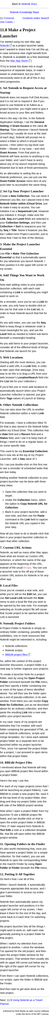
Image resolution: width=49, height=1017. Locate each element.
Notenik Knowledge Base (24, 12)
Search (45, 18)
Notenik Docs (29, 3)
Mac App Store (18, 60)
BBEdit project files (16, 654)
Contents (27, 18)
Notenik (4, 45)
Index (37, 18)
